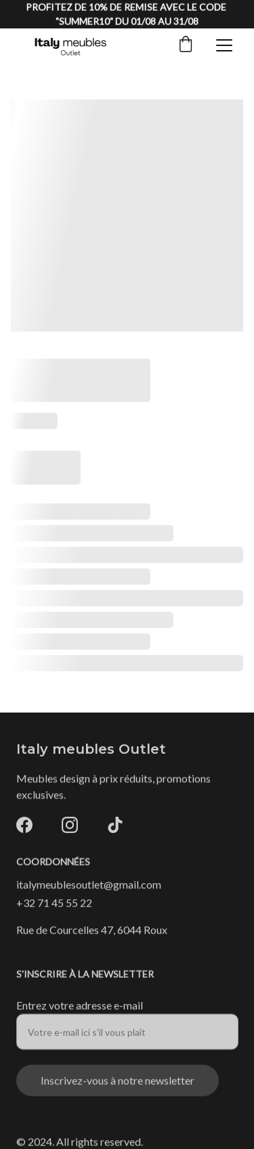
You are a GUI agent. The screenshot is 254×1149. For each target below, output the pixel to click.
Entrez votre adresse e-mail (79, 1009)
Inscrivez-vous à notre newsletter (117, 1084)
